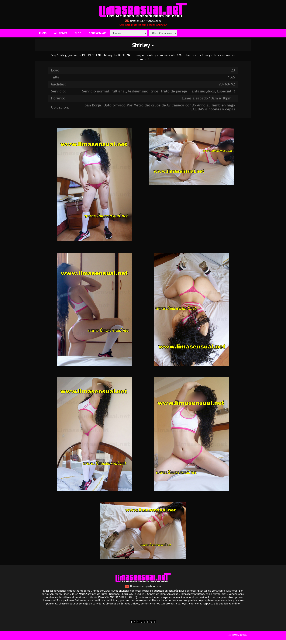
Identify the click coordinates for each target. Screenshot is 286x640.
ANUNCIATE (60, 33)
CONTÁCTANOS (97, 33)
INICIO (43, 33)
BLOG (78, 33)
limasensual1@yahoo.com (143, 21)
